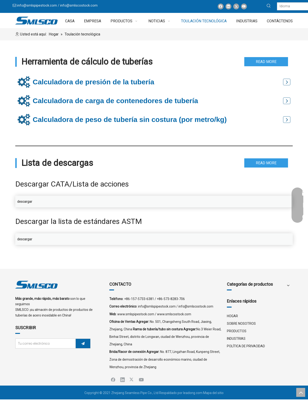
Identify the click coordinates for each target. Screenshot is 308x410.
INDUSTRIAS (236, 338)
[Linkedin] (228, 6)
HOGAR (232, 316)
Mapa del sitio (213, 393)
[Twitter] (236, 6)
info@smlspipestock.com (37, 5)
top (300, 392)
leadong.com (192, 393)
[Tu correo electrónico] (44, 343)
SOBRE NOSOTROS (241, 323)
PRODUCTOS (236, 331)
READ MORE (266, 61)
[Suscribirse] (83, 343)
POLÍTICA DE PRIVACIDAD (246, 346)
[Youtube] (244, 6)
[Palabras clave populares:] (268, 5)
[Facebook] (221, 6)
